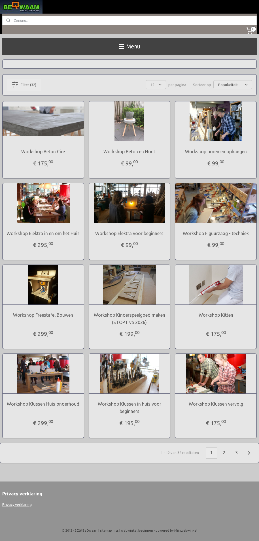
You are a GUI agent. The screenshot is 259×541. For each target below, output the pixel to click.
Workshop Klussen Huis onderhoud (43, 403)
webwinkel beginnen (137, 530)
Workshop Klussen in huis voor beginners (129, 407)
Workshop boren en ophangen (216, 151)
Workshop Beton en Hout (129, 151)
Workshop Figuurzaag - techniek (216, 233)
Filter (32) (24, 84)
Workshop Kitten (216, 315)
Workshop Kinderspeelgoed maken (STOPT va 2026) (129, 318)
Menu (129, 46)
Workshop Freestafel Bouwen (43, 315)
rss (116, 530)
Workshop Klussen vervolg (216, 403)
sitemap (106, 530)
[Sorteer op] (233, 84)
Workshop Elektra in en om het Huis (43, 233)
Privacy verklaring (17, 504)
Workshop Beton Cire (43, 151)
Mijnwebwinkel (185, 530)
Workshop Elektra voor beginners (129, 233)
